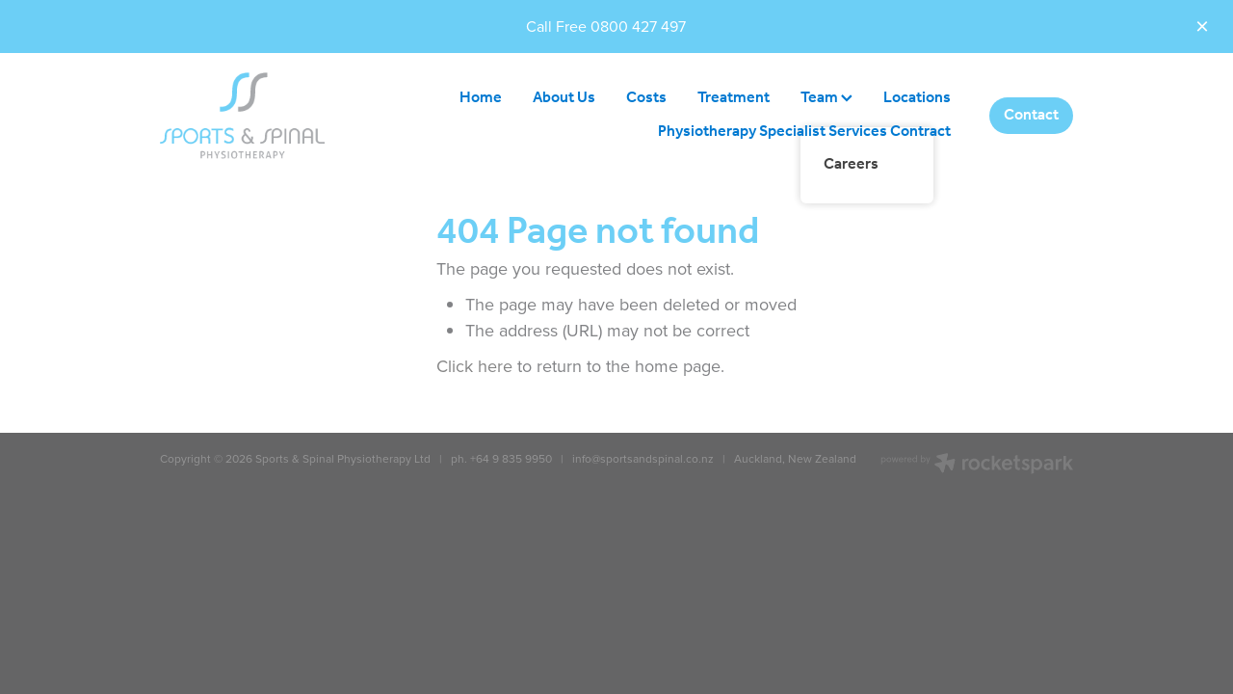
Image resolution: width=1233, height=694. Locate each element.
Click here (474, 366)
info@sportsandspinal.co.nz (641, 458)
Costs (646, 98)
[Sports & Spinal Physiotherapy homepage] (251, 115)
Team (826, 98)
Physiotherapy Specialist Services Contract (804, 132)
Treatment (733, 98)
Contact (1031, 115)
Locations (917, 98)
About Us (564, 98)
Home (480, 98)
